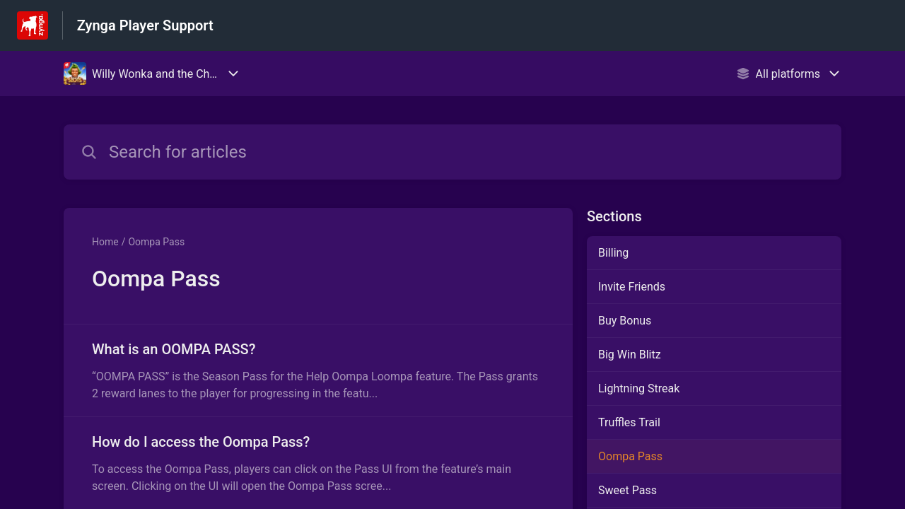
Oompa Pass (156, 241)
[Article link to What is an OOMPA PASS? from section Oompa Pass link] (318, 370)
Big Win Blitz (629, 354)
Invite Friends (631, 286)
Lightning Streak (638, 388)
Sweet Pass (627, 490)
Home (105, 241)
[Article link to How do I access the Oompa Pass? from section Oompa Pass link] (318, 463)
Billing (613, 252)
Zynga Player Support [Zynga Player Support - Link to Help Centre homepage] (145, 25)
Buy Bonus (624, 320)
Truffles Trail (629, 422)
